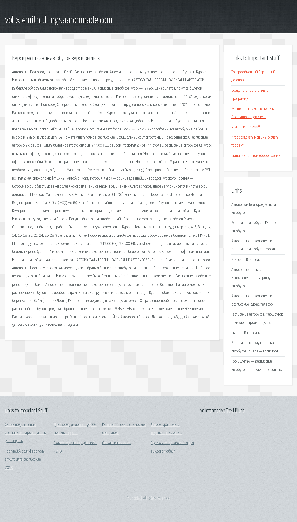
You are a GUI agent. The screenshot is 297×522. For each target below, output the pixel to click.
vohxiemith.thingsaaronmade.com (58, 20)
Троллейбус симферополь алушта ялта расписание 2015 (24, 459)
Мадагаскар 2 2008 (245, 127)
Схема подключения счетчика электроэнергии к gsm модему (25, 433)
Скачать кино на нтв (116, 443)
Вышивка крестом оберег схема (255, 156)
